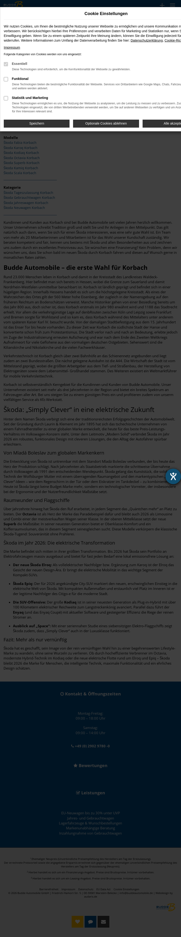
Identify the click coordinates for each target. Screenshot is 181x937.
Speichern (36, 123)
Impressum (12, 47)
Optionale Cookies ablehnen (106, 123)
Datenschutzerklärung (147, 40)
